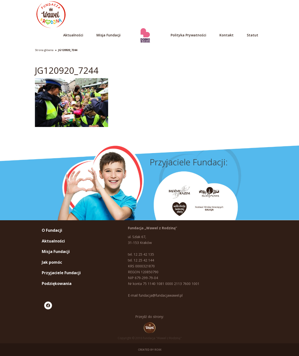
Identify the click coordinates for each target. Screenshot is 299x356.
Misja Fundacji (108, 35)
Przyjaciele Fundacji (61, 272)
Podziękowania (57, 283)
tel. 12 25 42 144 (141, 260)
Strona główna (44, 50)
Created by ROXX (149, 349)
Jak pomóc (52, 262)
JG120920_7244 (67, 50)
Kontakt (226, 35)
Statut (252, 35)
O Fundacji (52, 230)
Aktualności (73, 35)
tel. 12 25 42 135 (141, 254)
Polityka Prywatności (188, 35)
